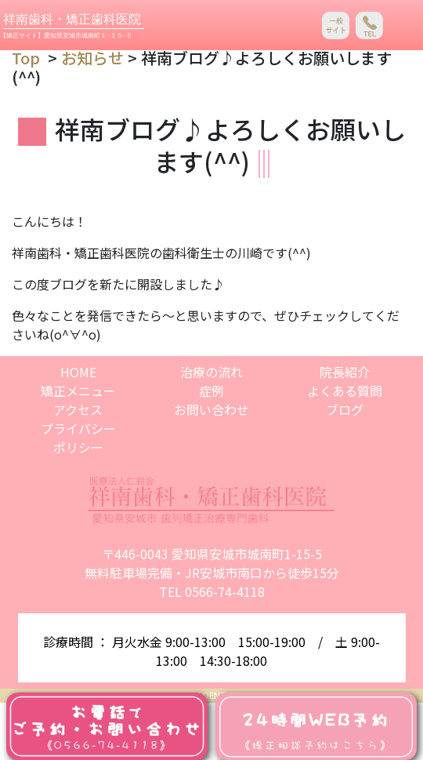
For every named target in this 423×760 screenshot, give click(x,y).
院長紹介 (345, 371)
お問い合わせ (211, 409)
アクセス (78, 409)
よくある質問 (344, 390)
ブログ (344, 409)
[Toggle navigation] (403, 25)
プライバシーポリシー (78, 437)
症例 (211, 390)
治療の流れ (211, 371)
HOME (78, 371)
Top (26, 57)
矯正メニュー (78, 390)
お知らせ (92, 57)
